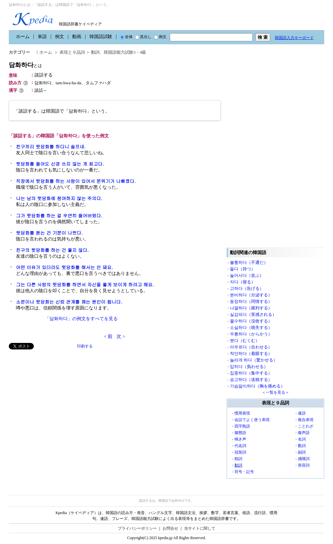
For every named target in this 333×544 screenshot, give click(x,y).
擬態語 (240, 432)
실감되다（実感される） (253, 314)
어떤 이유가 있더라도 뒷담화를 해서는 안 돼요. (64, 267)
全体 (126, 36)
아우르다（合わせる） (251, 347)
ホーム (23, 36)
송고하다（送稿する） (251, 379)
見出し (143, 36)
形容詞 (304, 465)
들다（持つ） (242, 268)
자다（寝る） (242, 281)
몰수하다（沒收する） (251, 321)
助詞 (238, 458)
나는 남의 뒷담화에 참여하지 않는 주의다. (59, 198)
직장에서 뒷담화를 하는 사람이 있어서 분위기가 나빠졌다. (76, 181)
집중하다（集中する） (251, 373)
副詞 (302, 452)
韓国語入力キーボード (294, 37)
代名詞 (240, 445)
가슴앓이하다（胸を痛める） (257, 386)
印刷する (85, 346)
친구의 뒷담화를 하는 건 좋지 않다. (52, 250)
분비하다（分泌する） (251, 294)
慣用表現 (242, 413)
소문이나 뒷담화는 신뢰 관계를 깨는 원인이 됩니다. (69, 301)
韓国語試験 (100, 36)
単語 (42, 36)
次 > (120, 336)
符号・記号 (244, 471)
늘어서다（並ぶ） (247, 275)
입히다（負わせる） (249, 366)
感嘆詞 (304, 458)
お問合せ (170, 528)
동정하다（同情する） (251, 301)
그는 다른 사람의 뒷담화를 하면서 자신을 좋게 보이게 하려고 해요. (85, 284)
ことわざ (305, 426)
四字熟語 (242, 426)
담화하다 (25, 64)
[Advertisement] (57, 395)
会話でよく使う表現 (252, 419)
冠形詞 (240, 452)
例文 (59, 36)
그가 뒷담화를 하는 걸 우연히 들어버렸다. (59, 215)
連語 (302, 413)
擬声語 (304, 432)
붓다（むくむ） (245, 340)
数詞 (302, 445)
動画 (76, 36)
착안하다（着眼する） (251, 353)
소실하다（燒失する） (251, 327)
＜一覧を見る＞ (275, 392)
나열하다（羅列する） (251, 308)
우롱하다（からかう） (251, 334)
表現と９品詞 (72, 52)
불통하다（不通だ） (249, 262)
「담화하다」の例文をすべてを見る (81, 318)
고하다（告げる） (247, 288)
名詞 (302, 439)
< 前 (108, 336)
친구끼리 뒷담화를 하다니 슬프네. (51, 146)
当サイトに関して (199, 528)
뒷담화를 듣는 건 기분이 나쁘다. (49, 232)
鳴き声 (240, 439)
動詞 (95, 52)
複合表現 (305, 419)
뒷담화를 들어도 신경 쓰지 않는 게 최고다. (60, 163)
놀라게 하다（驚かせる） (253, 360)
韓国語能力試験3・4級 (125, 52)
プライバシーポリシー (137, 528)
